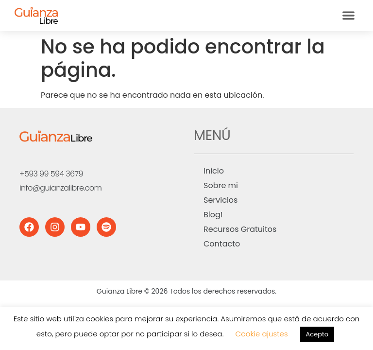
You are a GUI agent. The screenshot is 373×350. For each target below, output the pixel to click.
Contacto (221, 243)
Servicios (220, 200)
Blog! (213, 214)
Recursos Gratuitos (239, 229)
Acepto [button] (317, 334)
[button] (348, 16)
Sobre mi (220, 185)
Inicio (213, 170)
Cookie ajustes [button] (262, 334)
